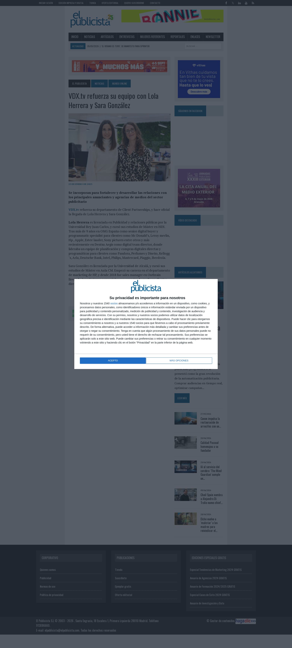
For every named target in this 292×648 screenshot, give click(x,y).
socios (114, 303)
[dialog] (146, 323)
